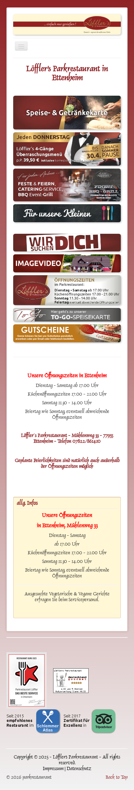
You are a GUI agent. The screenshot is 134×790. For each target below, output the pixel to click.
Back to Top (117, 777)
